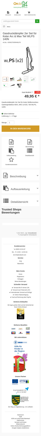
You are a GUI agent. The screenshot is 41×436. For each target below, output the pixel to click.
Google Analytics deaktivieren (20, 428)
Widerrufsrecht (20, 424)
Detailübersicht (15, 201)
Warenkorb (20, 263)
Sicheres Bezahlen (20, 325)
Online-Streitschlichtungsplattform (20, 426)
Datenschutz (20, 420)
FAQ (20, 261)
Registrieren (20, 276)
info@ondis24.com (20, 255)
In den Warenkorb (20, 129)
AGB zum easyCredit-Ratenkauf (20, 418)
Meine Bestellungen (20, 281)
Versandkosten (32, 233)
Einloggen (20, 279)
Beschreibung (14, 175)
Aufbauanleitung (16, 188)
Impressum (20, 415)
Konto (20, 274)
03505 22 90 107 (20, 249)
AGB (20, 416)
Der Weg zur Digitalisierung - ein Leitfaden (20, 407)
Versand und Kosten (20, 422)
